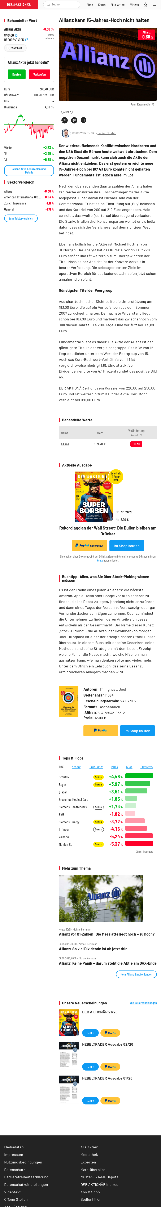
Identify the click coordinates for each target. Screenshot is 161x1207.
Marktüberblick (92, 1169)
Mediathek (89, 1154)
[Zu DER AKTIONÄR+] (118, 4)
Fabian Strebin (106, 133)
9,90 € (90, 1067)
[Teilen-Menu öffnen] (64, 120)
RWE (62, 814)
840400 (11, 35)
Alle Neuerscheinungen (143, 1003)
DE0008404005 (16, 39)
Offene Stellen (16, 1199)
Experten (88, 1162)
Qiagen (63, 792)
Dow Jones (96, 766)
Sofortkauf (89, 545)
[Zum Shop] (90, 4)
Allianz (67, 112)
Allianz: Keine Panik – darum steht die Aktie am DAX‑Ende (108, 963)
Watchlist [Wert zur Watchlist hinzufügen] (16, 48)
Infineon (64, 829)
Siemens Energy (69, 822)
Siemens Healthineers (73, 807)
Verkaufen (39, 74)
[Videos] (134, 4)
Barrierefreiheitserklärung (26, 1177)
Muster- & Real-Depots (99, 1177)
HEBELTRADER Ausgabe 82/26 (107, 1044)
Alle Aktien (89, 1147)
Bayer (62, 784)
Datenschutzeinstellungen (26, 1184)
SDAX (129, 766)
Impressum (13, 1154)
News (98, 777)
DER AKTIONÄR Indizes (99, 1184)
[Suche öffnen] (48, 4)
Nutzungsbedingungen (23, 1162)
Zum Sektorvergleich (21, 218)
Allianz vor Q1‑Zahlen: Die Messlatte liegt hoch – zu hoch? (107, 934)
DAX (61, 766)
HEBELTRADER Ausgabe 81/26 (107, 1078)
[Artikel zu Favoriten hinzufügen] (83, 120)
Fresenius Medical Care (73, 799)
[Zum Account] (102, 4)
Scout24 (64, 777)
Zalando (64, 837)
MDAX (114, 766)
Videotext (12, 1192)
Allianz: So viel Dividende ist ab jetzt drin (93, 949)
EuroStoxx (146, 766)
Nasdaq (76, 766)
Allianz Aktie (12, 29)
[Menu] (155, 4)
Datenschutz (14, 1169)
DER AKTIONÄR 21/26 (100, 1012)
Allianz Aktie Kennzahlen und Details (29, 170)
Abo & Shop (90, 1192)
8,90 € (90, 1033)
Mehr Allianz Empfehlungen (136, 974)
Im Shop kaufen (127, 545)
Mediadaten (14, 1147)
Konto (100, 560)
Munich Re (65, 844)
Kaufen (16, 74)
